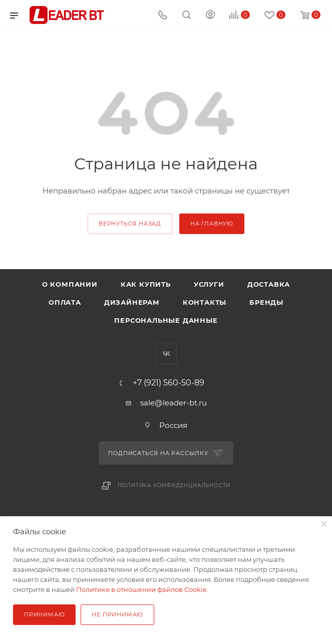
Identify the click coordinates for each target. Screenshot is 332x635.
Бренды (266, 302)
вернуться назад (130, 223)
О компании (70, 284)
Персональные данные (165, 320)
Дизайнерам (132, 302)
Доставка (268, 284)
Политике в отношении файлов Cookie (141, 589)
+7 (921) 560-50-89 (168, 383)
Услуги (209, 284)
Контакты (204, 302)
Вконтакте (166, 353)
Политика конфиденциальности (174, 485)
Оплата (65, 302)
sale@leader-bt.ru (173, 402)
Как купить (146, 284)
